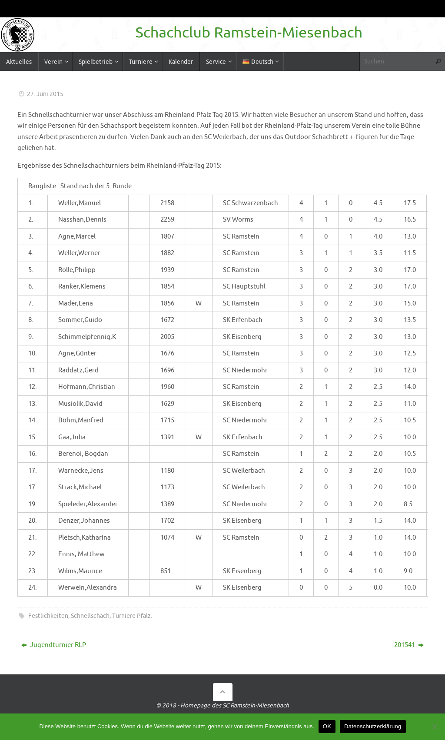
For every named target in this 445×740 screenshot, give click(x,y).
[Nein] (434, 726)
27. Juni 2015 (45, 94)
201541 (409, 645)
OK (327, 726)
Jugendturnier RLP (53, 645)
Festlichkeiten (48, 616)
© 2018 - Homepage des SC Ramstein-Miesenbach (222, 705)
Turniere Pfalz (131, 616)
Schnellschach (90, 616)
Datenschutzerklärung (372, 726)
